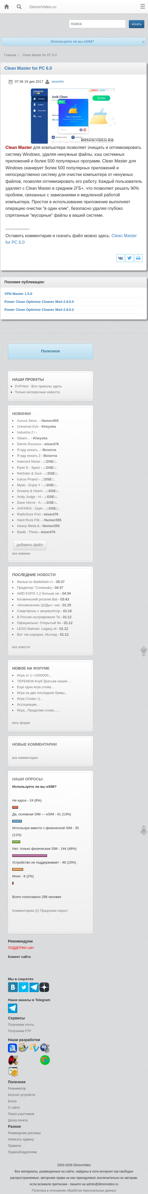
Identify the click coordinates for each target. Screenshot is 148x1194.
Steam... (23, 438)
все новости (21, 647)
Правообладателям (22, 1152)
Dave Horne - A (28, 503)
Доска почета (18, 1120)
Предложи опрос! (54, 911)
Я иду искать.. (28, 450)
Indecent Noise (28, 461)
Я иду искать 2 (28, 456)
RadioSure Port (29, 514)
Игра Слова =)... (30, 699)
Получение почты (21, 1025)
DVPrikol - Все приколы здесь (38, 386)
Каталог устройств (21, 1095)
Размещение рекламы (24, 1133)
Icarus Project (27, 479)
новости (46, 575)
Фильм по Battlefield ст (35, 582)
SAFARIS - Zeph (30, 508)
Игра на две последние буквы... (42, 693)
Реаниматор (17, 1088)
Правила (14, 1146)
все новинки (21, 553)
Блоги (12, 1101)
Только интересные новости (37, 392)
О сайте (14, 1107)
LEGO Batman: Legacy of (37, 629)
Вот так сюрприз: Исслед (37, 634)
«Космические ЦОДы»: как (38, 605)
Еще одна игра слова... (35, 687)
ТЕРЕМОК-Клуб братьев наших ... (44, 681)
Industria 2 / (26, 432)
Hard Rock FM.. (29, 520)
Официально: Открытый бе (39, 623)
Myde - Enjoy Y (28, 485)
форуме (41, 668)
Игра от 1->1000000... (34, 675)
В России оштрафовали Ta (38, 617)
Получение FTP (19, 1031)
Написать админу (21, 1139)
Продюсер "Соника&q (34, 588)
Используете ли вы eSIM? (72, 41)
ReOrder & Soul (29, 473)
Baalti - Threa (27, 532)
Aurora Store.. (28, 421)
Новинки (21, 414)
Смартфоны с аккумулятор (38, 611)
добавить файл (29, 545)
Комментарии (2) (25, 911)
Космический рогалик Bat (37, 599)
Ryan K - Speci (28, 468)
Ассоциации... (28, 704)
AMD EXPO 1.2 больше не (38, 593)
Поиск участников (21, 1114)
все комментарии (25, 758)
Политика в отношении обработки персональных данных (74, 1190)
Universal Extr (28, 426)
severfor (58, 81)
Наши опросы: (28, 779)
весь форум (21, 723)
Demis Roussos (29, 444)
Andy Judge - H (29, 497)
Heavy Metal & (28, 526)
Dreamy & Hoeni (29, 491)
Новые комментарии (34, 744)
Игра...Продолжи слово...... (38, 710)
